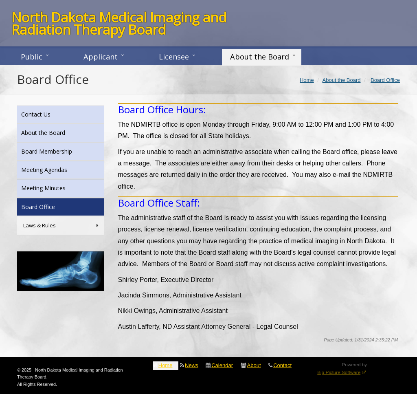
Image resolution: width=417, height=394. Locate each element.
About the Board (259, 57)
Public (31, 57)
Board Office (49, 206)
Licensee (174, 57)
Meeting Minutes (54, 187)
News (191, 365)
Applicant (100, 57)
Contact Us (46, 114)
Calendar (222, 365)
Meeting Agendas (55, 169)
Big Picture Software (338, 372)
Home (165, 365)
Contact (282, 365)
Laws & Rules (61, 225)
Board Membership (57, 151)
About (254, 365)
